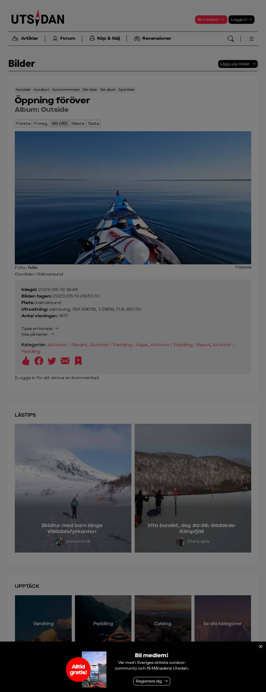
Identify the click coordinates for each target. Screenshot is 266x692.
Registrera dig (149, 681)
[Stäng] (260, 646)
